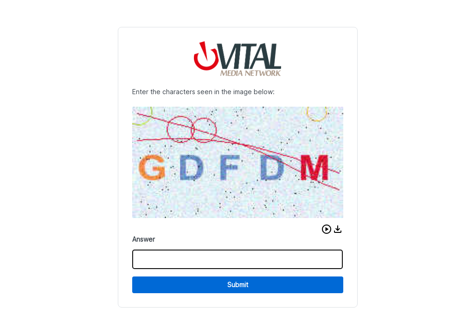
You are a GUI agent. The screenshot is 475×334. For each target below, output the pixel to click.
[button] (326, 229)
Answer (143, 239)
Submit (237, 285)
